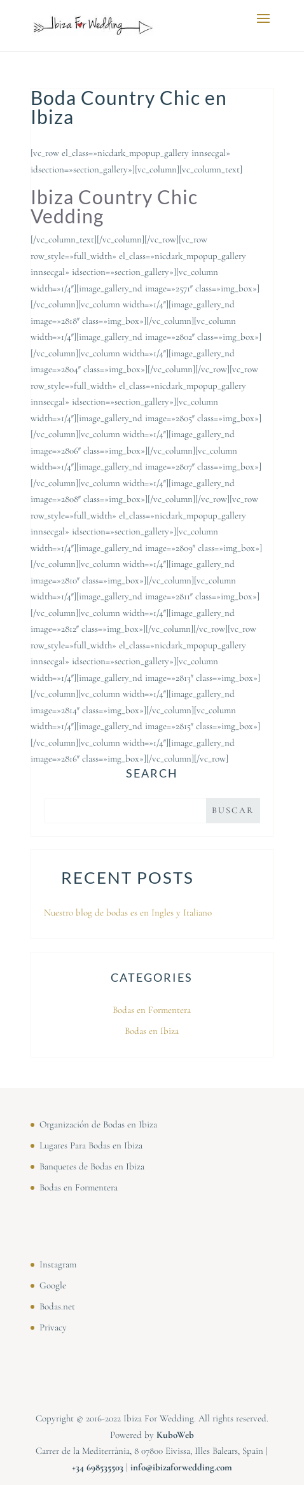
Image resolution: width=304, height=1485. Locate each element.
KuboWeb (175, 1434)
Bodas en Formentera (152, 1009)
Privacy (53, 1327)
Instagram (57, 1264)
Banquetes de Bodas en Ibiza (91, 1166)
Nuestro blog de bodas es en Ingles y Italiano (128, 912)
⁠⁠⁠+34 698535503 (97, 1467)
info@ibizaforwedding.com (181, 1467)
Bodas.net (57, 1306)
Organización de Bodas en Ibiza (98, 1124)
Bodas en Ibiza (152, 1030)
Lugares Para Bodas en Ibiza (90, 1145)
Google (52, 1285)
